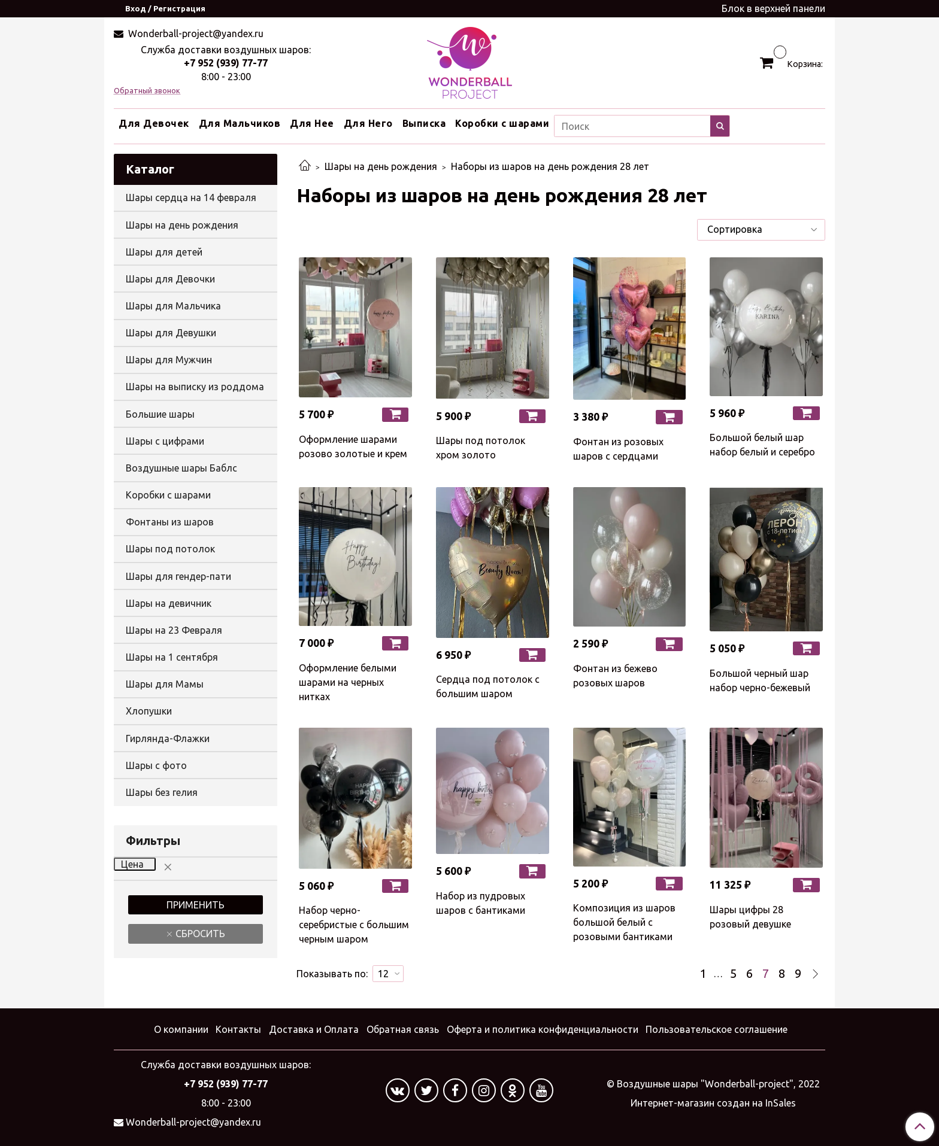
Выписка (424, 123)
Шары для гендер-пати (178, 576)
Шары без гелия (162, 792)
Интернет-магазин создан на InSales (713, 1103)
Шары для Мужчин (169, 359)
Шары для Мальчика (173, 305)
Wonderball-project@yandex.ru (194, 33)
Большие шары (160, 414)
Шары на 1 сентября (172, 657)
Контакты (238, 1029)
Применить (195, 904)
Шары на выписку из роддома (195, 386)
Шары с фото (156, 765)
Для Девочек (154, 123)
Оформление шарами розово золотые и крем (353, 446)
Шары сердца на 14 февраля (191, 197)
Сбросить (199, 933)
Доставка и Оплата (314, 1029)
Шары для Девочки (170, 278)
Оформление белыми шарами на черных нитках (347, 682)
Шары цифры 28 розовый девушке (750, 916)
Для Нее (312, 123)
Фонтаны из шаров (170, 521)
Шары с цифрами (165, 441)
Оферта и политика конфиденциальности (542, 1029)
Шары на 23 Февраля (174, 630)
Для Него (368, 123)
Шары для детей (164, 252)
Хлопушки (149, 711)
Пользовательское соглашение (716, 1029)
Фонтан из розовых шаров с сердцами (618, 448)
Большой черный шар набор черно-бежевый (760, 680)
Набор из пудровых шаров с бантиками (480, 903)
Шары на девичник (168, 603)
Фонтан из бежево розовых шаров (615, 675)
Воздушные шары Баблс (181, 468)
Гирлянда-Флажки (168, 738)
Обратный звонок (147, 91)
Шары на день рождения (381, 166)
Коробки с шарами (502, 123)
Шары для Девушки (171, 332)
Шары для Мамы (165, 684)
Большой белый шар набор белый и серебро (762, 444)
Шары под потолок (170, 548)
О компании (181, 1029)
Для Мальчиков (240, 123)
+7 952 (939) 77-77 (226, 62)
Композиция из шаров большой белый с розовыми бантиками (624, 922)
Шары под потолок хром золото (480, 447)
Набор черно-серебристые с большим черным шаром (354, 924)
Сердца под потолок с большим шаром (488, 686)
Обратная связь (402, 1029)
